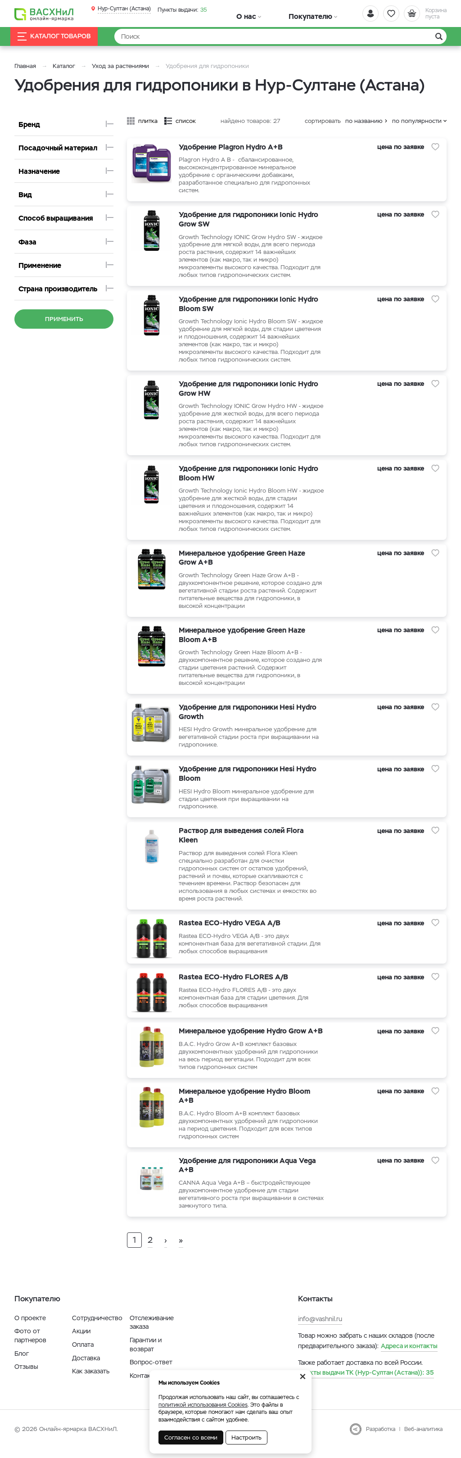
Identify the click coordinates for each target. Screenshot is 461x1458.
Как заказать (90, 1380)
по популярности (417, 121)
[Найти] (280, 36)
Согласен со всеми (190, 1437)
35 (179, 8)
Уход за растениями (120, 66)
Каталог (64, 66)
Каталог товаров (61, 36)
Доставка (86, 1367)
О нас (234, 14)
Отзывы (26, 1376)
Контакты (144, 1385)
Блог (21, 1362)
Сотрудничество (97, 1327)
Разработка (380, 1438)
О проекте (30, 1327)
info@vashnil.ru (320, 1328)
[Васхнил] (45, 14)
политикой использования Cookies (203, 1404)
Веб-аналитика (423, 1438)
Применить (64, 319)
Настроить (246, 1437)
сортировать (323, 121)
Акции (81, 1340)
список (186, 121)
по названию (364, 121)
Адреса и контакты (409, 1355)
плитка (148, 121)
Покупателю (272, 14)
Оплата (83, 1354)
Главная (25, 66)
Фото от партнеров (30, 1345)
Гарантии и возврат (146, 1354)
